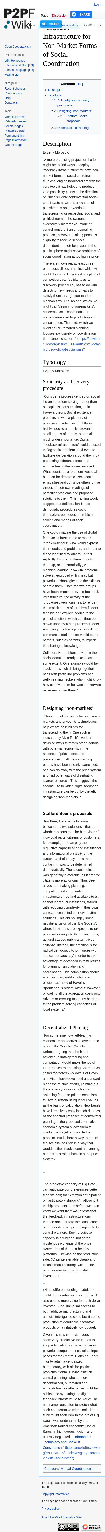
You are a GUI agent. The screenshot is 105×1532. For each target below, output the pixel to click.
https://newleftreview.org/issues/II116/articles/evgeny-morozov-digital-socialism (72, 344)
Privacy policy (50, 1508)
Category (51, 1468)
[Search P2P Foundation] (92, 24)
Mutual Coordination (76, 1468)
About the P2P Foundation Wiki (62, 1517)
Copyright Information (55, 1494)
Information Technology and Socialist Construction (67, 1442)
